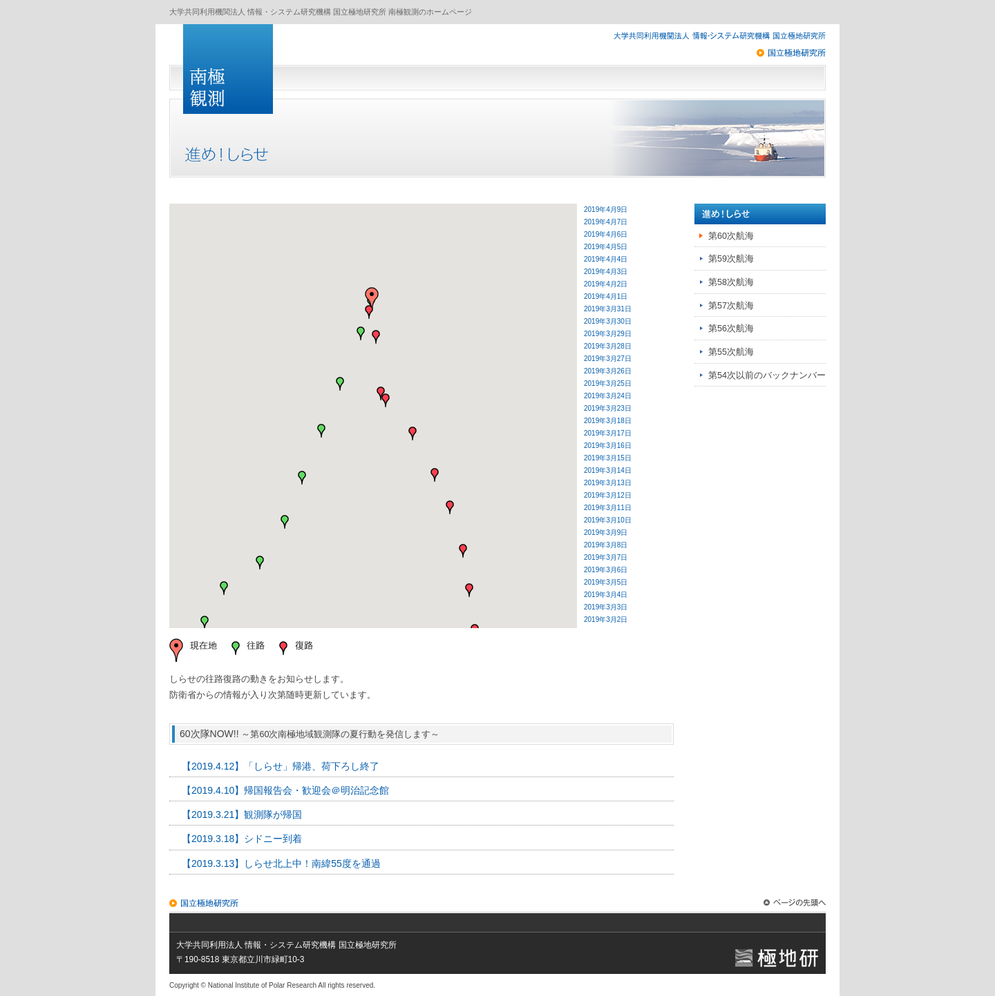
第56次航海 (731, 328)
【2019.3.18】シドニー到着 (242, 838)
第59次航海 (731, 259)
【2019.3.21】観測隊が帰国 (242, 814)
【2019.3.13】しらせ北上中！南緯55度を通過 (281, 863)
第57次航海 (731, 306)
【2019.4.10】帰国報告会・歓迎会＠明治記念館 (285, 790)
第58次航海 (731, 282)
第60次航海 (731, 236)
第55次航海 (731, 352)
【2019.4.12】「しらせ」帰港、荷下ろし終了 (280, 766)
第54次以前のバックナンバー (767, 375)
